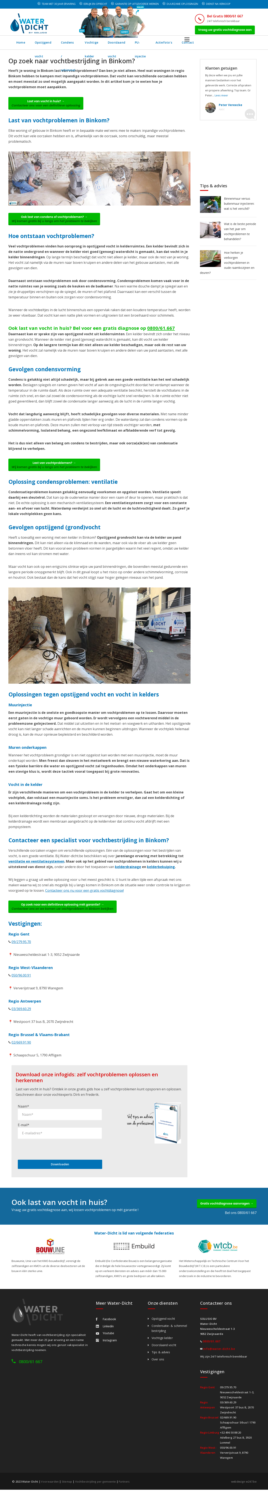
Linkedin (105, 1329)
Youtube (105, 1336)
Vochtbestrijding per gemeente (97, 1484)
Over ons (158, 1362)
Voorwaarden (50, 1484)
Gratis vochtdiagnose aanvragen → (223, 1205)
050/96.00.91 (21, 986)
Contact (239, 45)
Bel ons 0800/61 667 (240, 1215)
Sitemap (67, 1484)
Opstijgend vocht (48, 45)
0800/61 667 (30, 1364)
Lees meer (221, 98)
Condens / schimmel (86, 45)
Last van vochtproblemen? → (57, 472)
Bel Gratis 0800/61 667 (219, 16)
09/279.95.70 (21, 953)
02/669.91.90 (21, 1053)
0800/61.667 (161, 334)
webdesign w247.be (242, 1484)
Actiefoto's (215, 45)
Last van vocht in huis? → (49, 106)
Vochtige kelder (122, 45)
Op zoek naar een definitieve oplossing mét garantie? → (65, 916)
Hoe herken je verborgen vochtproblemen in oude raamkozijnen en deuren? (227, 265)
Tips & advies (161, 1355)
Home (21, 45)
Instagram (106, 1343)
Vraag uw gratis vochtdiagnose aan (222, 31)
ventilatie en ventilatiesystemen (36, 870)
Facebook (106, 1322)
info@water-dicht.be (219, 1351)
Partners (126, 1484)
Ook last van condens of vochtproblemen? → (57, 224)
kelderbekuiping (161, 875)
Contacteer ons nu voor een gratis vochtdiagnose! (84, 899)
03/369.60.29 (21, 1020)
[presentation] (49, 1149)
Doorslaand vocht (157, 45)
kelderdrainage (128, 875)
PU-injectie (189, 45)
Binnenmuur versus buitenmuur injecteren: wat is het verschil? (239, 206)
